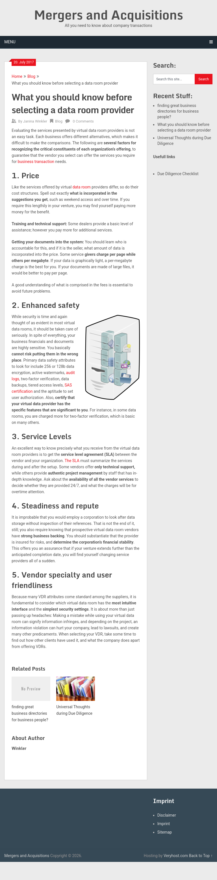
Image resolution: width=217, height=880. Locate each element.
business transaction (36, 161)
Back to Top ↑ (201, 855)
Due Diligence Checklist (178, 173)
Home (17, 76)
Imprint (163, 823)
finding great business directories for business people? (178, 111)
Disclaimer (166, 815)
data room (82, 187)
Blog (31, 76)
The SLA (72, 460)
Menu (9, 42)
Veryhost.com (176, 855)
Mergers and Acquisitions (108, 15)
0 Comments (83, 121)
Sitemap (164, 832)
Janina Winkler (35, 121)
